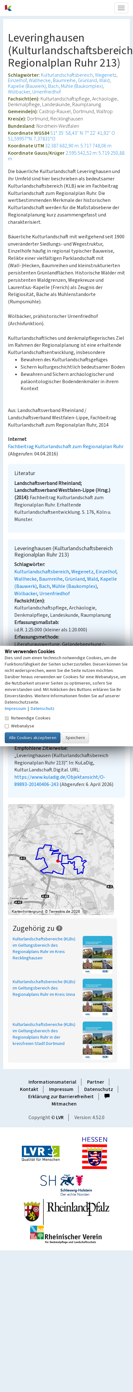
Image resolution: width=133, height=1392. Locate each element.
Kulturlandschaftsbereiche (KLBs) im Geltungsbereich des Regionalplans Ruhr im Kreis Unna (44, 988)
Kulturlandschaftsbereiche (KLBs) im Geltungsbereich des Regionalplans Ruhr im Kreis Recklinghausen (44, 948)
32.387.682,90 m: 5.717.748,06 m (78, 145)
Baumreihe (64, 80)
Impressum (61, 1089)
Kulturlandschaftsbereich (67, 75)
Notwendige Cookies (28, 718)
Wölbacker (19, 91)
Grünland (87, 80)
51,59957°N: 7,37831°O (31, 138)
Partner (95, 1082)
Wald (104, 80)
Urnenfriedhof (46, 91)
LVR (60, 1117)
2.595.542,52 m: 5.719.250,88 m (66, 156)
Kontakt (29, 1089)
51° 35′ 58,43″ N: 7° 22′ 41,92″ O (82, 133)
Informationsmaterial (52, 1082)
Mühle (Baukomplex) (82, 86)
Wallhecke (40, 80)
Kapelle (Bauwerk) (27, 86)
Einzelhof (17, 80)
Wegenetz (105, 75)
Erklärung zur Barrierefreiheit (61, 1096)
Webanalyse (19, 726)
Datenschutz (98, 1089)
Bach (53, 86)
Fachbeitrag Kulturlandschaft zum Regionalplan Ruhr (66, 446)
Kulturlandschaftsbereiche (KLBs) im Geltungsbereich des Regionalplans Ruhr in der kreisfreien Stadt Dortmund (44, 1034)
